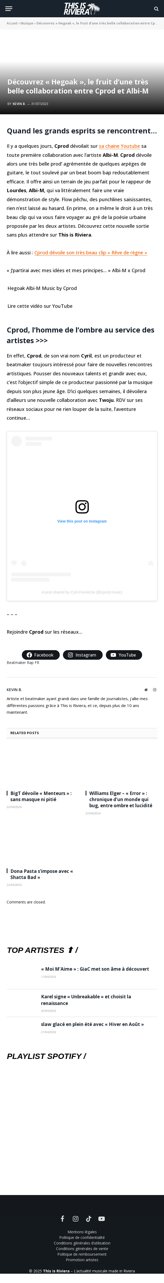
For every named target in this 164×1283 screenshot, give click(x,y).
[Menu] (8, 9)
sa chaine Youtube (119, 146)
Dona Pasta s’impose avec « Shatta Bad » (41, 874)
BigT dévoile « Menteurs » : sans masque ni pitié (41, 796)
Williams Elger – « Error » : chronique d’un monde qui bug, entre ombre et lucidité (120, 799)
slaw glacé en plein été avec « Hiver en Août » (92, 1024)
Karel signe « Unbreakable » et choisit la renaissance (86, 1000)
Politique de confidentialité (82, 1237)
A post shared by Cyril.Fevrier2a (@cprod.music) (82, 592)
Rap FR (33, 662)
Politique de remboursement (82, 1254)
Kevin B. (19, 104)
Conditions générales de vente (82, 1248)
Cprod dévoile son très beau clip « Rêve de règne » (90, 252)
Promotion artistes (82, 1259)
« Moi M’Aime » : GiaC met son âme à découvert (95, 969)
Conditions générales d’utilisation (82, 1243)
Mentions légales (82, 1231)
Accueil (12, 23)
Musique (27, 23)
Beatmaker (16, 662)
